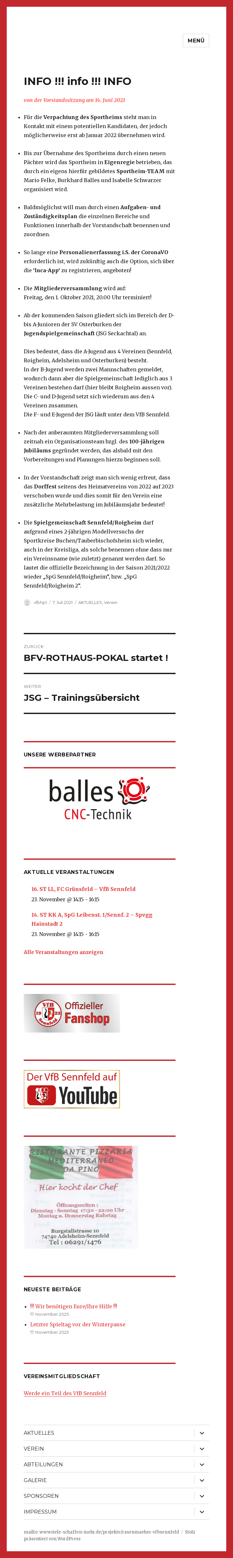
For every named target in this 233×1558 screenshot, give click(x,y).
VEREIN (34, 1449)
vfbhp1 (40, 602)
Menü (196, 41)
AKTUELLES (90, 602)
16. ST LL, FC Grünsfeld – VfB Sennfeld (83, 889)
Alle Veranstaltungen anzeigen (63, 952)
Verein (110, 602)
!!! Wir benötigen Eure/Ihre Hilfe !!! (73, 1306)
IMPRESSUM (40, 1512)
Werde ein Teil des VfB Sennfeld (65, 1393)
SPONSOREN (41, 1496)
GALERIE (35, 1480)
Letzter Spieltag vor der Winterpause (77, 1324)
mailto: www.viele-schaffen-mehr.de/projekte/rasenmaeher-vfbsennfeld (101, 1532)
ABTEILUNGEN (43, 1464)
